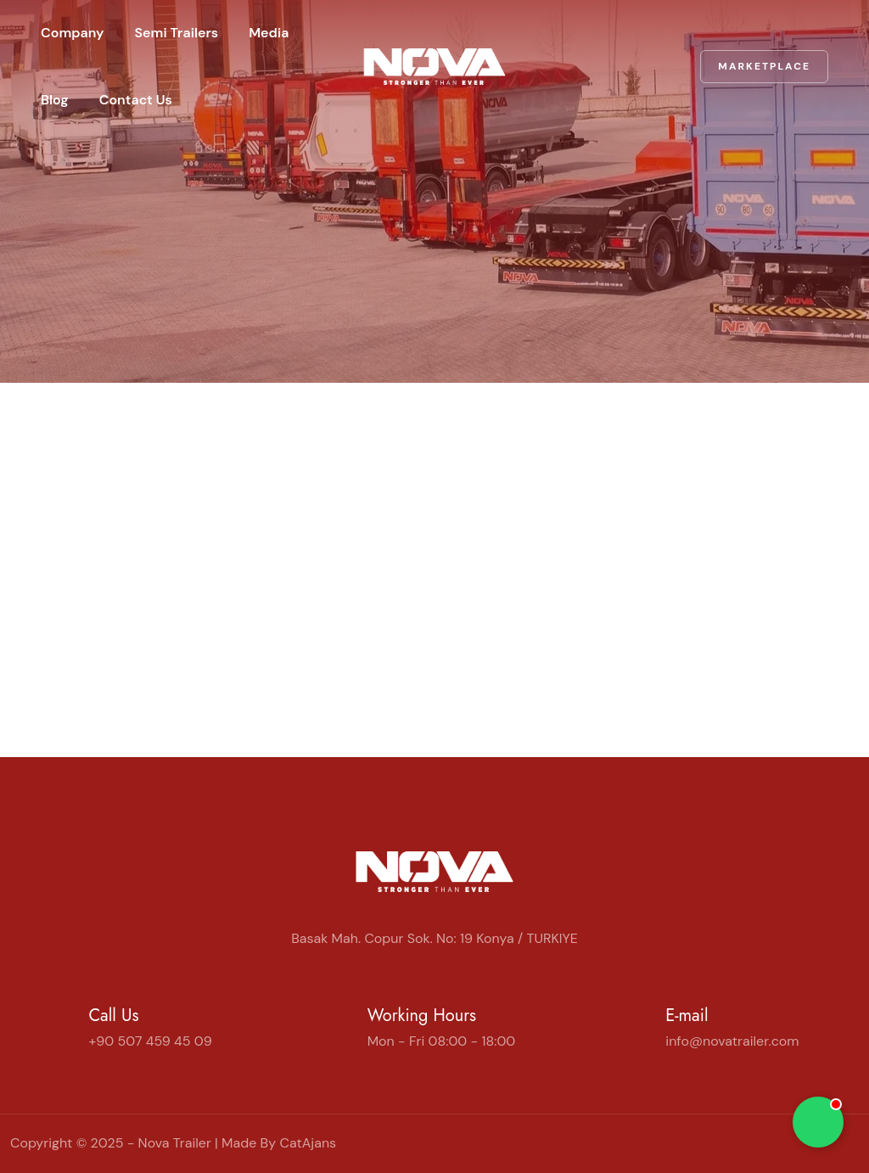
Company (72, 33)
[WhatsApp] (852, 1143)
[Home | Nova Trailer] (434, 66)
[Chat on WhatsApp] (818, 1122)
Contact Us (135, 100)
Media (269, 33)
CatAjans (307, 1143)
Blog (55, 100)
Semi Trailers (177, 33)
